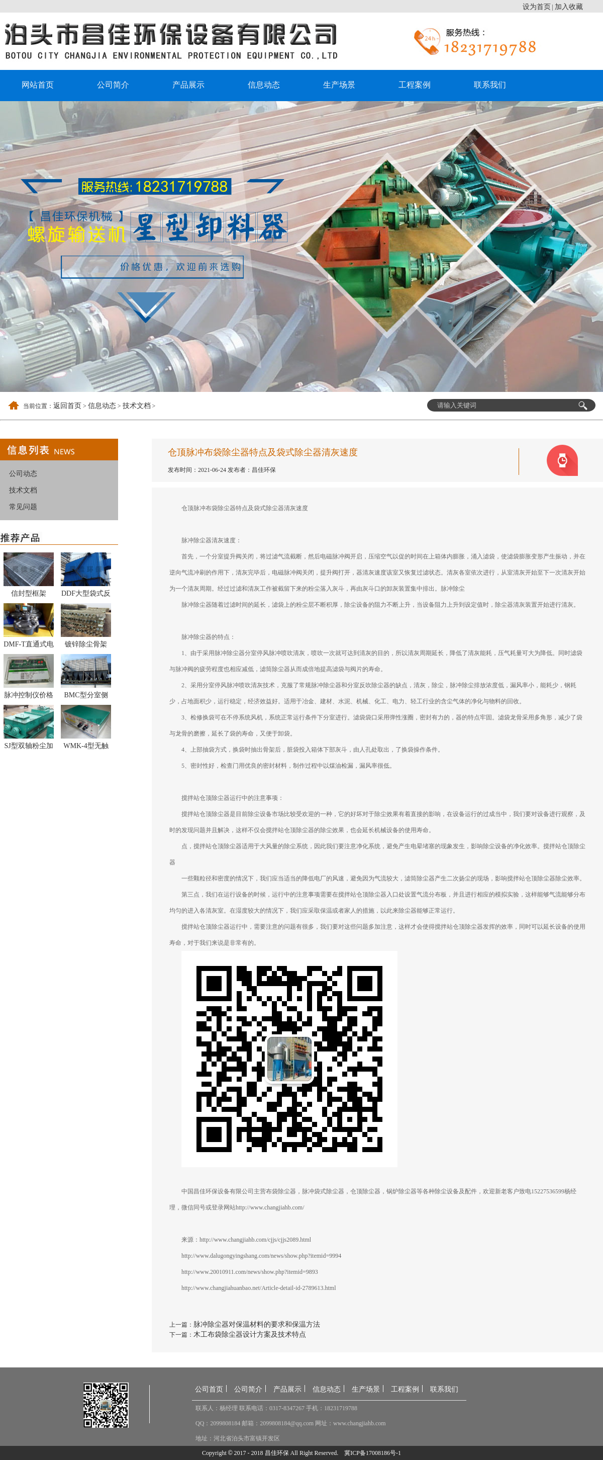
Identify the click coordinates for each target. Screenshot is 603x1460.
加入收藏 (569, 7)
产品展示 (188, 84)
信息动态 (264, 84)
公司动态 (23, 473)
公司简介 (113, 84)
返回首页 (67, 406)
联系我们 (490, 84)
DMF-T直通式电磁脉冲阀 (29, 646)
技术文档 (137, 406)
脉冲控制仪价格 (28, 695)
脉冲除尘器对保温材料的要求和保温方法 (256, 1324)
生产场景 (339, 84)
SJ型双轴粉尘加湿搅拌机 (28, 747)
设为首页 (537, 7)
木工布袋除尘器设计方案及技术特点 (249, 1334)
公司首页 (209, 1389)
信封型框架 (28, 593)
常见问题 (23, 507)
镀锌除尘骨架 (86, 644)
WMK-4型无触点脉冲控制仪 (85, 747)
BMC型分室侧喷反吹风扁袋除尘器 (86, 696)
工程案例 (414, 84)
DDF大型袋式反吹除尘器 (86, 595)
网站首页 (38, 84)
